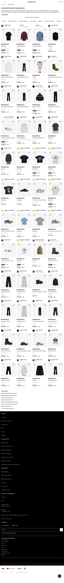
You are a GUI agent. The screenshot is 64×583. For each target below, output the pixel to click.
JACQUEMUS (4, 545)
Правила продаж (4, 572)
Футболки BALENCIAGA (7, 399)
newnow (6, 239)
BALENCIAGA (5, 44)
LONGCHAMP (4, 549)
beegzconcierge (24, 148)
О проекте (4, 417)
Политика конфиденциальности (21, 572)
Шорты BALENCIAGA (6, 406)
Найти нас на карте (6, 518)
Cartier (2, 547)
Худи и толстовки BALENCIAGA (9, 404)
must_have (7, 330)
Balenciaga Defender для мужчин (9, 402)
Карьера (3, 435)
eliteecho (38, 86)
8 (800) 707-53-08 (5, 506)
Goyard (2, 543)
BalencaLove (39, 239)
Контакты (3, 497)
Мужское (3, 4)
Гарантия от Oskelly (6, 421)
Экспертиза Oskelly (6, 475)
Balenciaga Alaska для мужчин (9, 393)
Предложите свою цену (7, 457)
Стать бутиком (5, 486)
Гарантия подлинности (7, 446)
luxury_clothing (8, 117)
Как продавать (5, 471)
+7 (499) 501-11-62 (5, 511)
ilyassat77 (53, 56)
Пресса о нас (4, 424)
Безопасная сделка (6, 450)
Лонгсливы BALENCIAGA (7, 408)
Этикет (3, 431)
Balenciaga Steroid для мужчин (9, 395)
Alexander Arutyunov (5, 553)
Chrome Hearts (4, 539)
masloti (22, 25)
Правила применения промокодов (10, 464)
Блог (2, 428)
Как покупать (4, 442)
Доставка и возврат (6, 453)
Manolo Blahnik (4, 551)
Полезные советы (5, 460)
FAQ (2, 500)
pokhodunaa (39, 271)
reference (6, 25)
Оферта (11, 572)
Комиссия (3, 482)
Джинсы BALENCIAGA (7, 397)
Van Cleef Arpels (4, 541)
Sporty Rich (3, 554)
